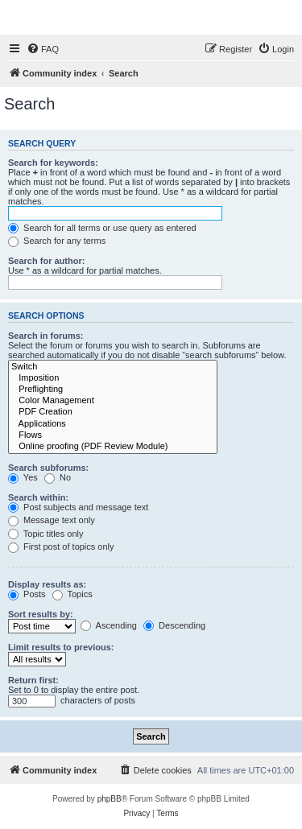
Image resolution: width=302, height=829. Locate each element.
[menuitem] (43, 49)
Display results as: (47, 584)
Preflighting (113, 389)
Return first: (33, 680)
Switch (113, 367)
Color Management (113, 400)
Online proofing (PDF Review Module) (113, 446)
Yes (23, 477)
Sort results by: (40, 614)
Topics (72, 594)
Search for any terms (56, 240)
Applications (113, 424)
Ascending (109, 625)
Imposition (113, 378)
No (57, 477)
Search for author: (46, 261)
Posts (27, 594)
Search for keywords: (53, 162)
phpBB (109, 798)
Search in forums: (46, 335)
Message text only (51, 520)
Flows (113, 435)
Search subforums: (48, 467)
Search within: (38, 497)
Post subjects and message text (78, 507)
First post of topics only (61, 546)
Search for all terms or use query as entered (102, 228)
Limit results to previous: (61, 647)
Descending (174, 625)
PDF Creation (113, 412)
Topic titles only (45, 533)
